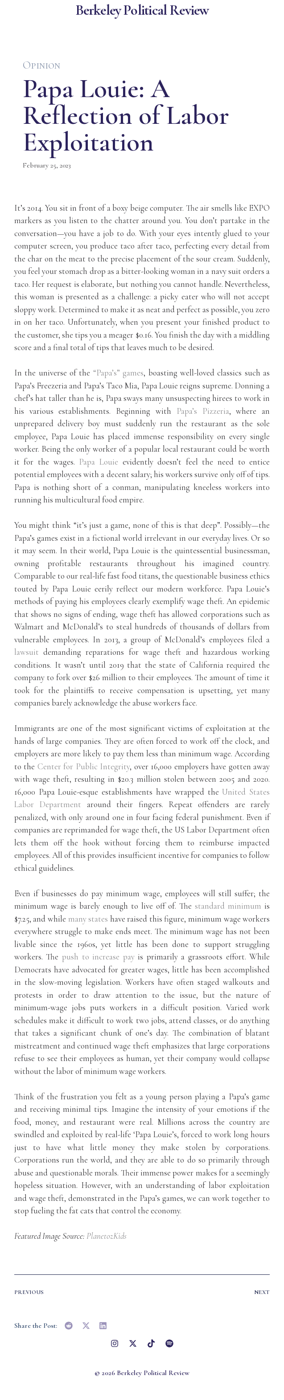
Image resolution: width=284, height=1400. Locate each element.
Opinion (41, 65)
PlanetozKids (106, 1236)
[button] (69, 1325)
